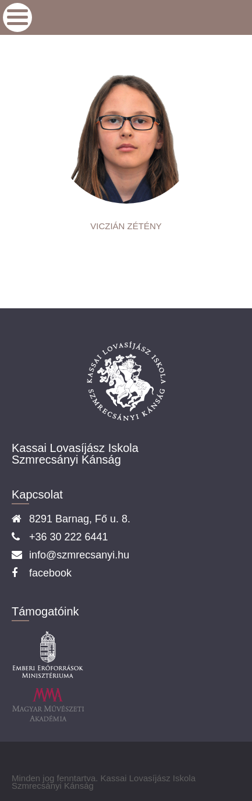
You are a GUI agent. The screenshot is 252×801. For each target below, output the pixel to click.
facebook (50, 573)
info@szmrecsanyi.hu (79, 555)
